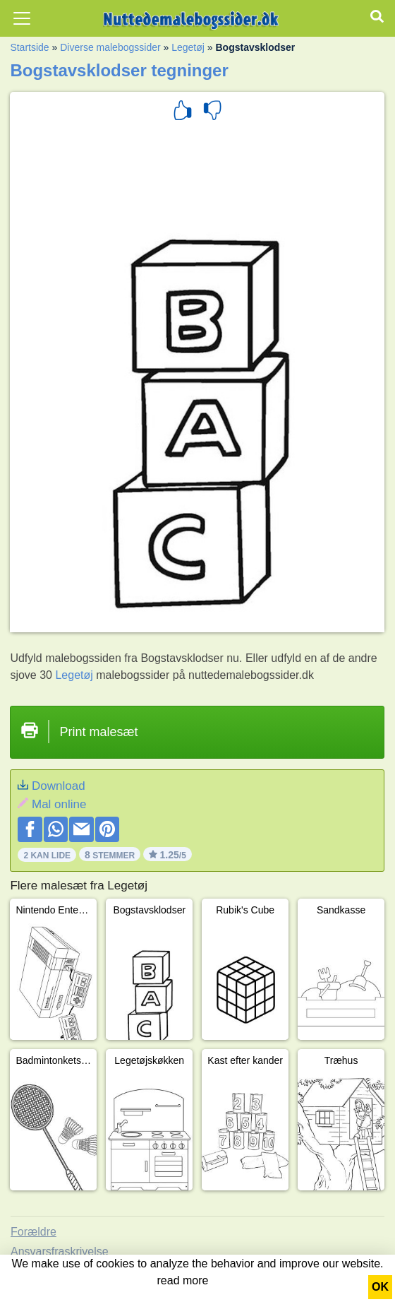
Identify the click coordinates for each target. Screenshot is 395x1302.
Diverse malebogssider (110, 47)
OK (380, 1287)
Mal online (59, 804)
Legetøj (188, 47)
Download (58, 786)
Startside (29, 47)
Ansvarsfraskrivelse (60, 1251)
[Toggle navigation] (21, 18)
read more (183, 1280)
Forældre (33, 1232)
